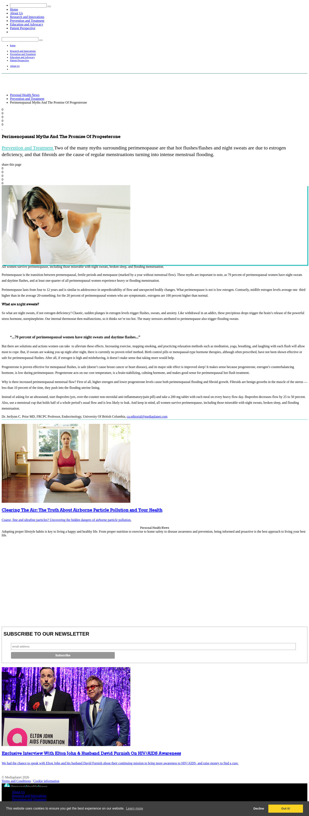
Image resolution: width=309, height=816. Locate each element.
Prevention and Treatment (27, 20)
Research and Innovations (27, 17)
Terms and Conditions (16, 781)
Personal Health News (24, 95)
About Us (16, 13)
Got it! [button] (285, 808)
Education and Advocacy (26, 24)
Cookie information (46, 781)
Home (14, 9)
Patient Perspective (22, 28)
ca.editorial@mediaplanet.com (147, 416)
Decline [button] (258, 808)
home (13, 45)
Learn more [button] (134, 808)
